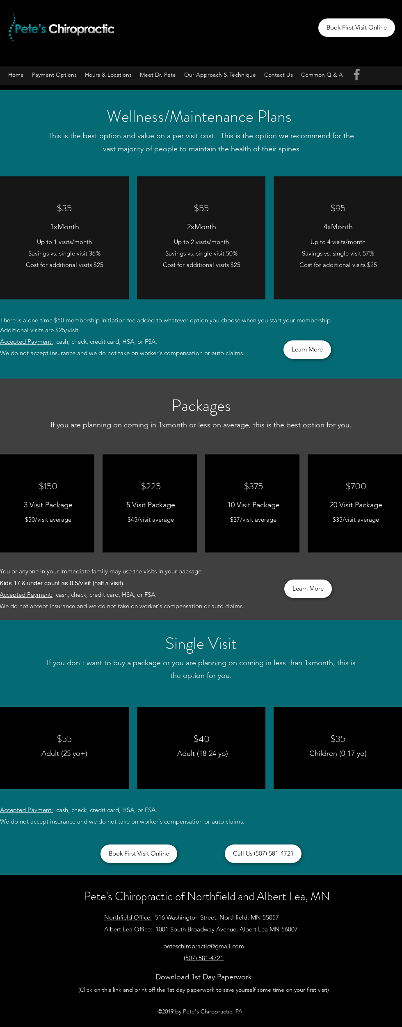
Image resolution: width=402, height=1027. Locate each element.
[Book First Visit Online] (356, 27)
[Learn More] (307, 349)
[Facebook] (356, 74)
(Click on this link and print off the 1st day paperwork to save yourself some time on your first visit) (203, 989)
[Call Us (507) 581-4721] (263, 853)
